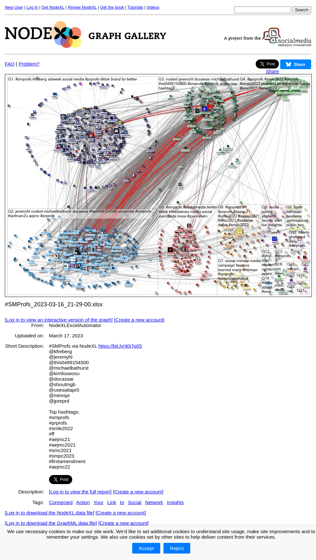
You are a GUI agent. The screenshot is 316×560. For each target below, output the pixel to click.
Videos (153, 7)
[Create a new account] (139, 319)
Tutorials (135, 7)
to (122, 502)
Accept (146, 548)
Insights (175, 502)
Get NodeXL (53, 7)
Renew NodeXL (82, 7)
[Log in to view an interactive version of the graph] (59, 319)
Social (134, 502)
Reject (177, 548)
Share (272, 71)
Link (111, 502)
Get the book (112, 7)
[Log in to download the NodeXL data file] (49, 512)
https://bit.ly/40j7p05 (120, 346)
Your (99, 502)
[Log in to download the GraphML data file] (51, 523)
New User (14, 7)
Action (83, 502)
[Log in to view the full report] (80, 491)
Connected (61, 502)
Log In (32, 7)
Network (154, 502)
